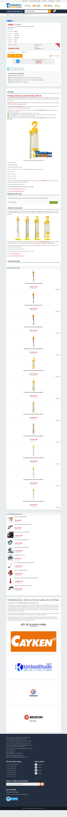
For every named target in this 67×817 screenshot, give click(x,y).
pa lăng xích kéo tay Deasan (15, 106)
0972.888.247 (13, 753)
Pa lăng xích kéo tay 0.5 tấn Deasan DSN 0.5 (33, 501)
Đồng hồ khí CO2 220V (20, 555)
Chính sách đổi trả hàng (12, 770)
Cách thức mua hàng (11, 776)
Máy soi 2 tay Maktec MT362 (21, 570)
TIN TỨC (44, 1)
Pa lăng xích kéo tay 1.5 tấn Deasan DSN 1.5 (33, 457)
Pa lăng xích (44, 180)
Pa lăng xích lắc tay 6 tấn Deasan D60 (33, 283)
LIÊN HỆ (58, 1)
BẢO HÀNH (25, 1)
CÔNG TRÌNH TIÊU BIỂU (35, 1)
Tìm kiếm (49, 11)
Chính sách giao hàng (11, 768)
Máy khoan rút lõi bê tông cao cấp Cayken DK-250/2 (26, 577)
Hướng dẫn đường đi (37, 77)
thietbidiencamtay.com (32, 808)
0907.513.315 (20, 753)
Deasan (47, 97)
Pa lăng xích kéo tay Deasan (33, 243)
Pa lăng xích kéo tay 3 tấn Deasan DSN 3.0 (33, 414)
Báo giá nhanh (54, 56)
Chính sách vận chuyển (11, 766)
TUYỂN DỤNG (51, 1)
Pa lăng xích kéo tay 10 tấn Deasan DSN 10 (22, 14)
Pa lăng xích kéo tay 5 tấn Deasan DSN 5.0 (33, 392)
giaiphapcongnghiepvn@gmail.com (18, 188)
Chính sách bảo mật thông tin (13, 764)
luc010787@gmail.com (15, 253)
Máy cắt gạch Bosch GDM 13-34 (22, 539)
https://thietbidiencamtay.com (17, 191)
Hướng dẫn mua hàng (11, 772)
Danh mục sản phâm (14, 11)
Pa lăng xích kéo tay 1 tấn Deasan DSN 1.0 (33, 479)
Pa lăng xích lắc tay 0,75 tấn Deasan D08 (33, 348)
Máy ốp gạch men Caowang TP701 (22, 532)
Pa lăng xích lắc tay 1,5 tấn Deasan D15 (33, 326)
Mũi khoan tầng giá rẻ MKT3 (21, 516)
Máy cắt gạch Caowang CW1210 (22, 547)
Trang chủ (8, 14)
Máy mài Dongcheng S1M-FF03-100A (23, 524)
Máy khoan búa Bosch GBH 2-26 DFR (23, 585)
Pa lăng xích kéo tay (12, 102)
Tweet (13, 20)
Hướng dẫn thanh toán (11, 774)
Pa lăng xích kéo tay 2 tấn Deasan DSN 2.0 (33, 436)
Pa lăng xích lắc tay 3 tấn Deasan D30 (33, 305)
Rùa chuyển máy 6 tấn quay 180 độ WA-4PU (24, 562)
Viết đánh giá (53, 202)
